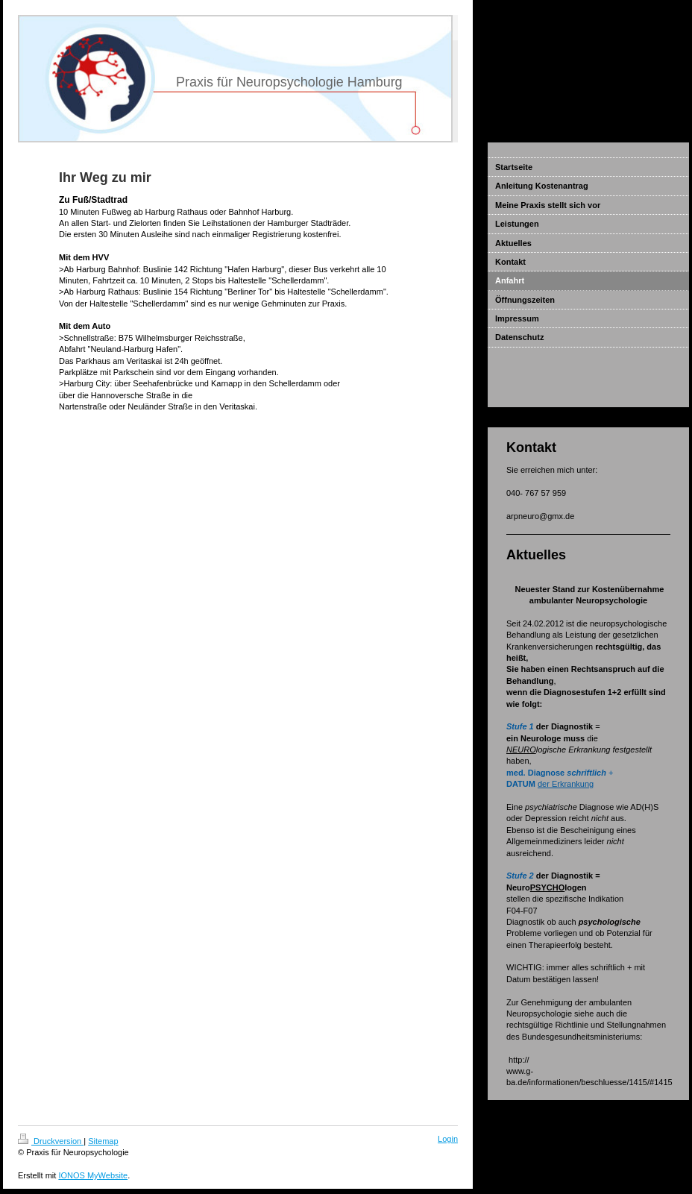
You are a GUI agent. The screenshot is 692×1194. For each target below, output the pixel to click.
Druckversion (51, 1141)
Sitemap (103, 1141)
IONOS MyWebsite (93, 1175)
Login (448, 1138)
